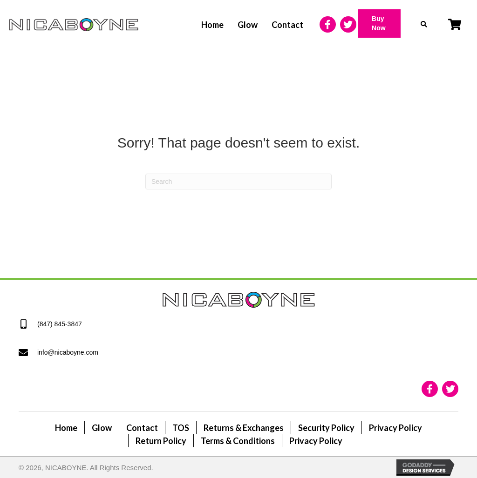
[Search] (238, 181)
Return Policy (161, 441)
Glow (102, 428)
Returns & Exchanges (244, 428)
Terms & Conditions (238, 441)
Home (66, 428)
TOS (180, 428)
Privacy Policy (395, 428)
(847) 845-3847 (59, 324)
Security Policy (326, 428)
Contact (142, 428)
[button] (379, 23)
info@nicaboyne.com (67, 352)
